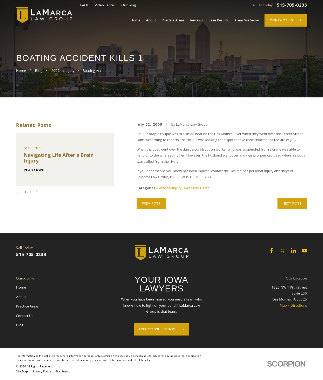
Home (21, 287)
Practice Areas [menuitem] (173, 20)
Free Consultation (161, 329)
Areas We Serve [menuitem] (246, 20)
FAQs (84, 5)
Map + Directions (293, 305)
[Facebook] (271, 250)
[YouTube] (304, 250)
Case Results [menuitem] (219, 20)
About (21, 296)
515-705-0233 (292, 5)
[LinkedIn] (293, 250)
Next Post (292, 203)
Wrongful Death (196, 188)
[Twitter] (282, 250)
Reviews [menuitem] (196, 20)
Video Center (105, 5)
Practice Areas (27, 306)
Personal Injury (169, 188)
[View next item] (37, 192)
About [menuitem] (151, 20)
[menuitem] (22, 371)
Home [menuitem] (135, 20)
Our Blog (128, 5)
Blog (19, 325)
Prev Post (151, 203)
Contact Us (286, 20)
